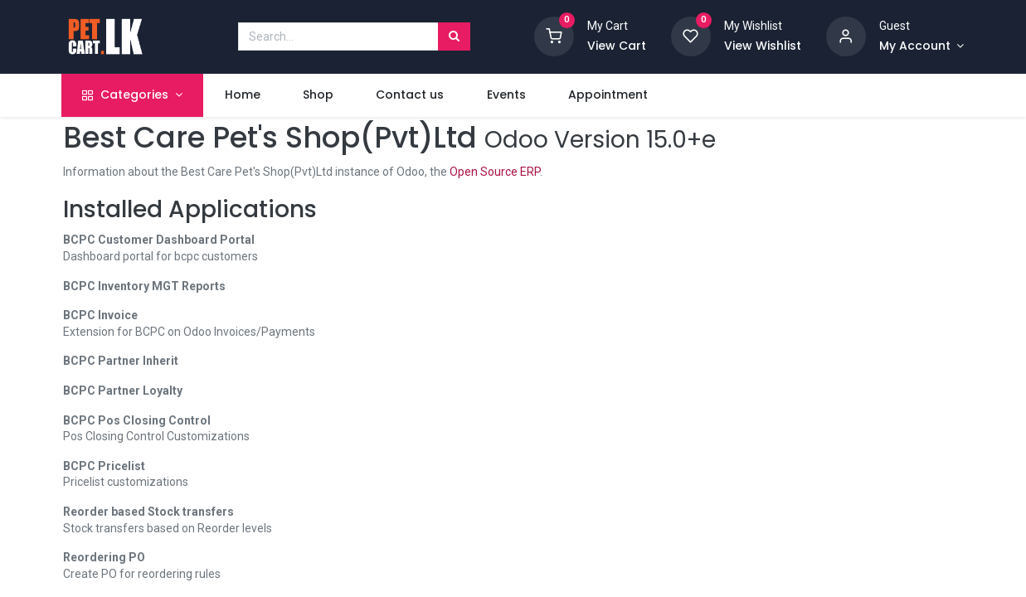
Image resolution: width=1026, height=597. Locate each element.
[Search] (454, 36)
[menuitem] (244, 95)
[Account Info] (921, 46)
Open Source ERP (495, 171)
